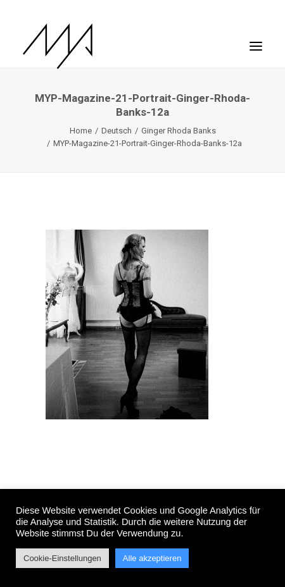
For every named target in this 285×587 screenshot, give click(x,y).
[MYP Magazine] (57, 46)
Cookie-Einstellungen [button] (62, 558)
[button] (256, 40)
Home (81, 130)
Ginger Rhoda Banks (178, 130)
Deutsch (116, 130)
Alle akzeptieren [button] (152, 558)
